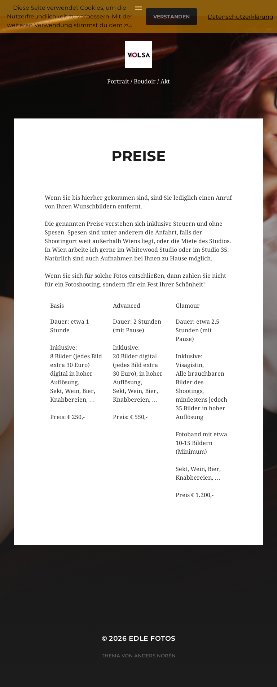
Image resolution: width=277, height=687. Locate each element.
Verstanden (171, 16)
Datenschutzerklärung (240, 16)
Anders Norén (155, 655)
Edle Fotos (152, 638)
